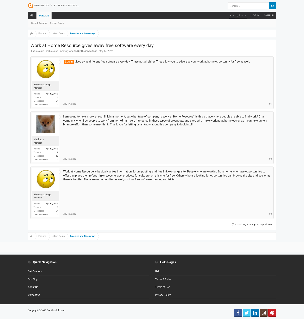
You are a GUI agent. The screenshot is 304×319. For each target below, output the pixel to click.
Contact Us (34, 294)
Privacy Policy (163, 294)
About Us (33, 287)
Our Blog (33, 279)
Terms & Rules (163, 279)
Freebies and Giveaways (57, 51)
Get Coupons (35, 271)
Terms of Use (162, 287)
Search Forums (39, 23)
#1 (270, 104)
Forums (44, 15)
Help (157, 271)
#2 (270, 159)
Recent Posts (57, 23)
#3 (270, 214)
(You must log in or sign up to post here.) (253, 224)
